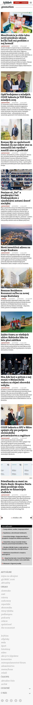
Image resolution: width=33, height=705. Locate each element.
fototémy (5, 649)
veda (3, 642)
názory (4, 597)
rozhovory (6, 600)
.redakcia (4, 299)
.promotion (15, 46)
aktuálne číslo (8, 680)
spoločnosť (6, 624)
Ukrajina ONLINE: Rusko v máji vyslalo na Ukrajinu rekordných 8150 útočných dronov (15, 548)
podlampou (6, 614)
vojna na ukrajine (9, 576)
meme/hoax (7, 669)
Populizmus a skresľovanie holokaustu (14, 533)
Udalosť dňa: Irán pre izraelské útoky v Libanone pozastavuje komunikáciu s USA (14, 543)
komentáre (6, 659)
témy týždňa (7, 611)
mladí (4, 672)
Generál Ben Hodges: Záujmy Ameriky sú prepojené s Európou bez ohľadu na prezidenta (16, 537)
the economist (8, 627)
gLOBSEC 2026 (8, 579)
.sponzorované (5, 46)
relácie (4, 621)
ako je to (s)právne (9, 656)
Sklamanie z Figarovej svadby (11, 563)
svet (3, 594)
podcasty (5, 617)
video (3, 652)
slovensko (6, 590)
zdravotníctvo (7, 666)
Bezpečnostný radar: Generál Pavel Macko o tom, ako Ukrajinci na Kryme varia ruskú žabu (16, 559)
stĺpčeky (5, 639)
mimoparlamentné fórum (13, 662)
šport (3, 645)
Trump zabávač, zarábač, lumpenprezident (15, 529)
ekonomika (6, 607)
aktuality (5, 582)
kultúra (4, 635)
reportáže (5, 604)
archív (4, 684)
